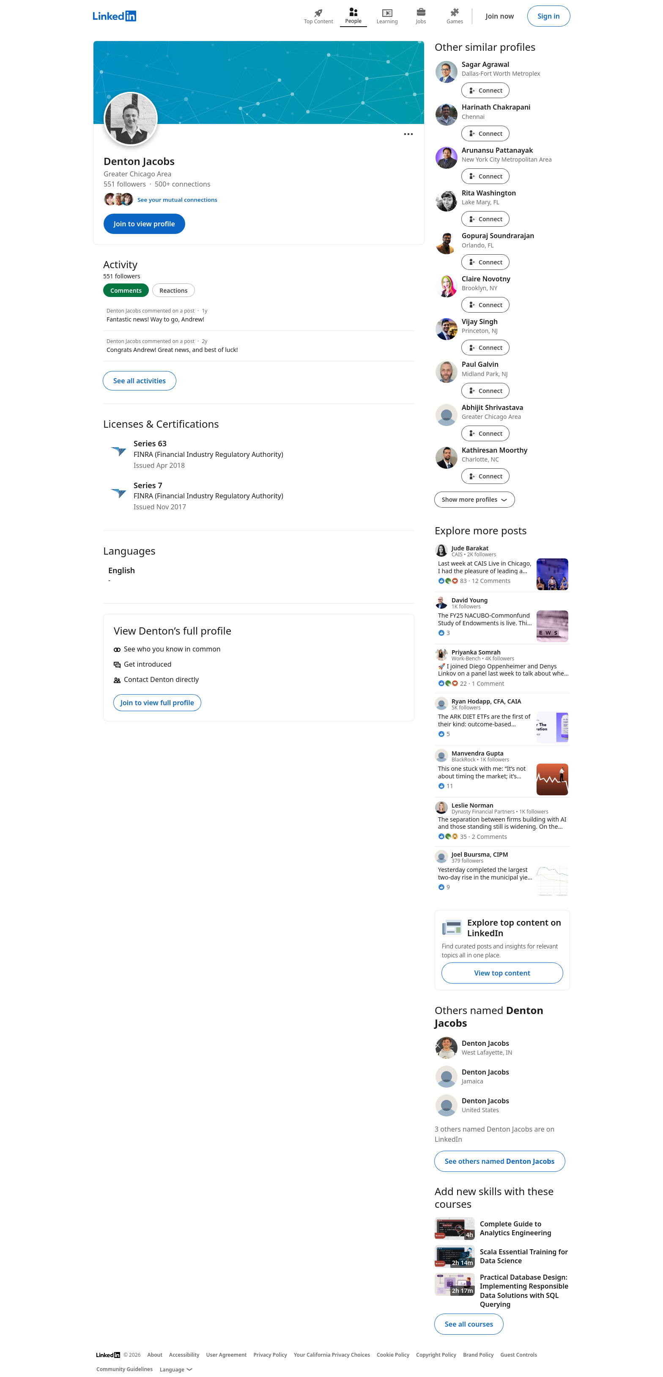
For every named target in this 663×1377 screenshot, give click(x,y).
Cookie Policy (393, 1354)
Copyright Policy (436, 1354)
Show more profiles (474, 499)
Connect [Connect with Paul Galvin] (485, 391)
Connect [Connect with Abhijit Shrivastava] (485, 433)
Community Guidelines (124, 1369)
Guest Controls (519, 1354)
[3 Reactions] (444, 632)
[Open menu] (408, 134)
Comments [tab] (126, 290)
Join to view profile (144, 223)
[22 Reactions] (452, 683)
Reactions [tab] (173, 290)
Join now (500, 16)
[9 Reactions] (444, 886)
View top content (502, 973)
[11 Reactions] (445, 785)
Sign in (549, 16)
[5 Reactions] (444, 733)
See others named (500, 1161)
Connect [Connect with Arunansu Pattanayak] (485, 176)
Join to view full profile (157, 702)
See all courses (469, 1324)
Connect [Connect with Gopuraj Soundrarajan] (485, 262)
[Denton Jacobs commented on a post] (258, 315)
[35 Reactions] (452, 836)
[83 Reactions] (452, 580)
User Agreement (226, 1354)
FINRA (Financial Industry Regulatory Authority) (208, 454)
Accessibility (184, 1354)
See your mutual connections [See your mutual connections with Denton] (177, 199)
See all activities (139, 380)
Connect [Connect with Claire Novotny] (485, 305)
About (155, 1354)
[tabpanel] (258, 329)
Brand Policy (478, 1354)
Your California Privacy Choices (332, 1354)
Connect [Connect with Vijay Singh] (485, 348)
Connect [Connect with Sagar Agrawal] (485, 90)
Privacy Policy (270, 1354)
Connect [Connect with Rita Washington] (485, 219)
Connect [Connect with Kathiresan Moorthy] (485, 476)
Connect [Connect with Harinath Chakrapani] (485, 133)
